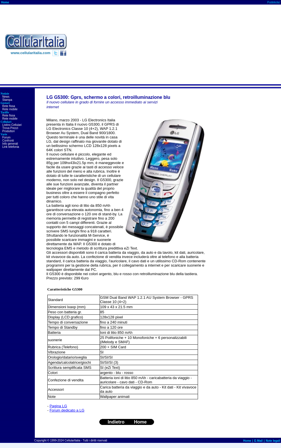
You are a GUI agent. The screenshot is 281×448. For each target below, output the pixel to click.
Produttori (8, 131)
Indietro (116, 422)
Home (5, 2)
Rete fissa (8, 106)
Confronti (8, 140)
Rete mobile (9, 109)
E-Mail (258, 440)
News (5, 96)
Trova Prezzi (10, 128)
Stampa (7, 99)
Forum (6, 137)
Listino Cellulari (12, 124)
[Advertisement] (185, 44)
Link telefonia (10, 146)
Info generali (10, 143)
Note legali (273, 440)
